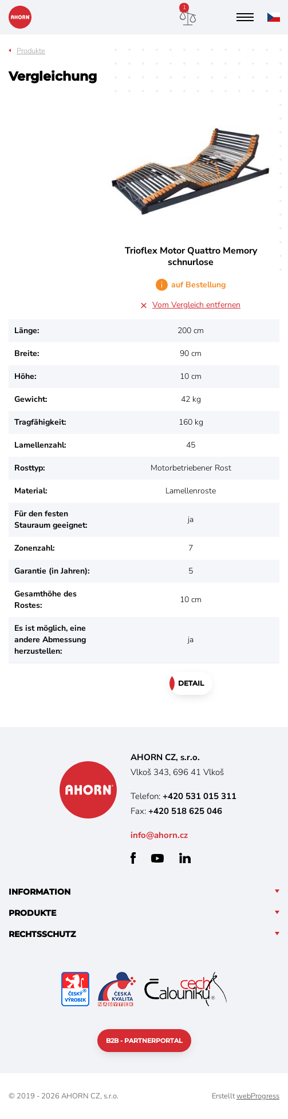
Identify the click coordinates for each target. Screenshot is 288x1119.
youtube (157, 858)
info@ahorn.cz (159, 835)
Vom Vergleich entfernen (196, 304)
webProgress (257, 1096)
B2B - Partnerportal (144, 1041)
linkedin (185, 858)
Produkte (31, 51)
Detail (191, 683)
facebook (133, 858)
